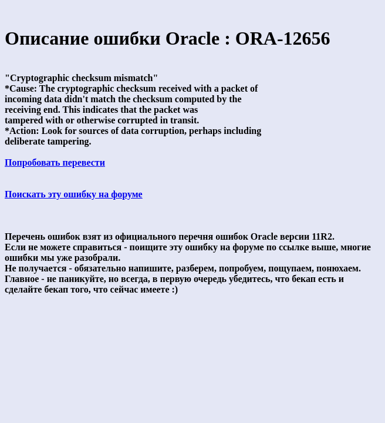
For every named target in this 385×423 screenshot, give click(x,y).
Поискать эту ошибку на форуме (74, 194)
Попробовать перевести (55, 162)
